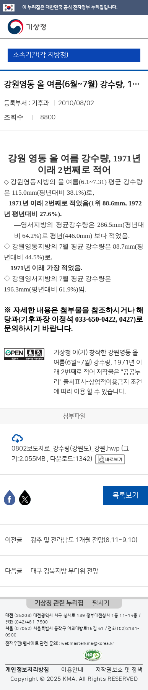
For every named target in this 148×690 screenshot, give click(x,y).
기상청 (27, 26)
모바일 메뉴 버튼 (136, 27)
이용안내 (72, 670)
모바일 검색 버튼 (123, 27)
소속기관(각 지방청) (40, 55)
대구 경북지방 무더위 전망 (64, 571)
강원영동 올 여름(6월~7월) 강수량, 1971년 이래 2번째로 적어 (98, 362)
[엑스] (25, 497)
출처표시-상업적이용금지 (96, 382)
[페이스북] (9, 497)
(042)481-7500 (31, 622)
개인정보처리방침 (27, 670)
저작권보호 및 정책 (119, 670)
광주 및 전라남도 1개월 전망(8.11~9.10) (84, 540)
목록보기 (125, 495)
